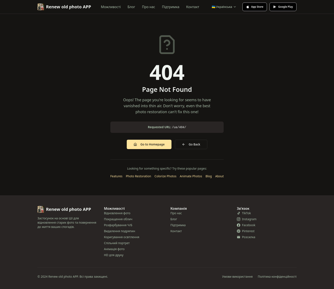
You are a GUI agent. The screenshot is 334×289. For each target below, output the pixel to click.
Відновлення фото (117, 213)
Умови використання (237, 276)
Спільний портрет (117, 243)
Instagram (246, 219)
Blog (209, 176)
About (219, 176)
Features (116, 176)
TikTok (244, 213)
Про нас (148, 6)
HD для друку (113, 255)
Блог (131, 6)
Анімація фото (114, 249)
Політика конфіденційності (277, 276)
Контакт (192, 6)
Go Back (191, 144)
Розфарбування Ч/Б (118, 225)
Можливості (111, 6)
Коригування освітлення (121, 237)
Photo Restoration (138, 176)
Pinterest (246, 231)
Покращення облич (118, 219)
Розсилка (246, 237)
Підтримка (170, 6)
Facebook (246, 225)
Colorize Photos (165, 176)
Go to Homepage (149, 144)
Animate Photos (191, 176)
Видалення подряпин (119, 231)
